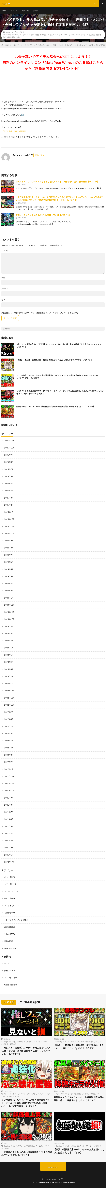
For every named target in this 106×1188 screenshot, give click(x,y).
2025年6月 (9, 476)
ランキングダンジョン (13, 920)
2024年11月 (9, 526)
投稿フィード (9, 970)
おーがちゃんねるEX (25, 1041)
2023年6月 (9, 648)
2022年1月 (9, 769)
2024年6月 (9, 562)
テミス (73, 1041)
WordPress (70, 1182)
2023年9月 (9, 626)
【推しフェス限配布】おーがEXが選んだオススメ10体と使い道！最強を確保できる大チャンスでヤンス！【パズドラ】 (25, 1050)
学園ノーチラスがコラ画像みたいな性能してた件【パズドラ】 (43, 215)
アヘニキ (66, 1041)
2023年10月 (9, 619)
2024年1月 (9, 598)
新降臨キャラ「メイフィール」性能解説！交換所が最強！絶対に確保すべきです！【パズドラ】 (55, 406)
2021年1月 (9, 855)
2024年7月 (9, 555)
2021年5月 (9, 826)
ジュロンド (8, 891)
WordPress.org (10, 985)
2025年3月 (9, 498)
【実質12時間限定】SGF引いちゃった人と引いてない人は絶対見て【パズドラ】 (79, 1151)
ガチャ (7, 884)
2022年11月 (9, 698)
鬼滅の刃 (25, 10)
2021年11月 (9, 783)
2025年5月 (9, 483)
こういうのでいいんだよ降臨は (22, 1146)
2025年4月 (9, 490)
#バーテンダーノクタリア (29, 1094)
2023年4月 (9, 662)
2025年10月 (9, 448)
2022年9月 (9, 712)
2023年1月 (9, 683)
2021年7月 (9, 812)
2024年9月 (9, 541)
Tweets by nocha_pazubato (13, 131)
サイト (4, 300)
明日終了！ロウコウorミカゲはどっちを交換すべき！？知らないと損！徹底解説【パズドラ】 (57, 181)
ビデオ (71, 34)
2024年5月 (9, 569)
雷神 (6, 941)
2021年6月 (9, 819)
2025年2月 (9, 505)
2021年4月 (9, 833)
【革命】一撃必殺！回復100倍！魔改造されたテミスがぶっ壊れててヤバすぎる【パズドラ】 (54, 360)
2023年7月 (9, 641)
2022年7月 (9, 726)
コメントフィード (11, 977)
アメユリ (16, 1096)
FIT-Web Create (47, 1182)
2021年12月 (9, 776)
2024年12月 (9, 519)
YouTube (15, 34)
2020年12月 (9, 862)
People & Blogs (9, 1041)
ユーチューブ (80, 34)
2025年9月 (9, 455)
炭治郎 (35, 10)
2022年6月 (9, 733)
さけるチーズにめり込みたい (74, 1146)
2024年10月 (9, 533)
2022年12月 (9, 690)
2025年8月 (9, 462)
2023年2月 (9, 676)
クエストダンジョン (41, 1041)
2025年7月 (9, 469)
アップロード (25, 34)
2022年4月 (9, 748)
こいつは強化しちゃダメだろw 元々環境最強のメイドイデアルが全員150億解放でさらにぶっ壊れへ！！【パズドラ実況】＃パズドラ (26, 1102)
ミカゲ (7, 913)
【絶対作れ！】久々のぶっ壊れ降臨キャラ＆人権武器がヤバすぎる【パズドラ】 (26, 1153)
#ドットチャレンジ (11, 1094)
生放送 (7, 934)
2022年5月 (9, 741)
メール (4, 289)
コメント (5, 250)
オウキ (7, 877)
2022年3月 (9, 755)
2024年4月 (9, 576)
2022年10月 (9, 705)
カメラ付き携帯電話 (38, 34)
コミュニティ (53, 34)
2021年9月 (9, 798)
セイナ (7, 898)
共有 (88, 34)
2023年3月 (9, 669)
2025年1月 (9, 512)
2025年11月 (9, 441)
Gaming (8, 34)
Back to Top (53, 1167)
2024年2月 (9, 590)
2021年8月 (9, 805)
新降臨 (6, 1148)
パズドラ (14, 10)
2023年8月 (9, 633)
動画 (93, 34)
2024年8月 (9, 548)
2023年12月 (9, 605)
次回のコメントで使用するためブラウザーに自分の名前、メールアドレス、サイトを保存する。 (41, 313)
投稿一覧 (38, 155)
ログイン (8, 963)
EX (98, 1094)
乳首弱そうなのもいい (93, 1041)
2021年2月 (9, 848)
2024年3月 (9, 583)
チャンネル (63, 34)
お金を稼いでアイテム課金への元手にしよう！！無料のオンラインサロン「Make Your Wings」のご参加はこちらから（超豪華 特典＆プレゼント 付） (53, 62)
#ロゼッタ (69, 1094)
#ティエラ (60, 1094)
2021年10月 (9, 790)
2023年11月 (9, 612)
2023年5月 (9, 655)
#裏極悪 (93, 1094)
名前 (3, 277)
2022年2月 (9, 762)
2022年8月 (9, 719)
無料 (18, 37)
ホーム (4, 10)
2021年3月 (9, 841)
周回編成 (12, 1044)
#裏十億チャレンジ (81, 1094)
